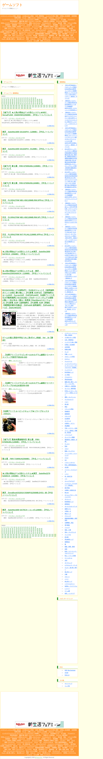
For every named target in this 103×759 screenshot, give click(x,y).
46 (12, 101)
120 (55, 105)
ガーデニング (56, 37)
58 (37, 101)
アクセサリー (71, 19)
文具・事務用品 (39, 16)
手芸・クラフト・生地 (66, 24)
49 (18, 101)
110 (27, 105)
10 (14, 98)
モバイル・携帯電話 (61, 21)
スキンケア (22, 24)
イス (33, 30)
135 (41, 106)
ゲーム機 (36, 40)
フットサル (28, 35)
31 (23, 99)
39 (39, 99)
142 (5, 108)
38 (37, 99)
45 (10, 101)
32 (25, 99)
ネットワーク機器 (37, 26)
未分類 (71, 28)
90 (20, 103)
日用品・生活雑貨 (65, 16)
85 (10, 103)
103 (8, 105)
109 (25, 105)
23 (6, 99)
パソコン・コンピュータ (8, 30)
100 (42, 103)
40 (41, 99)
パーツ (39, 39)
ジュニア (71, 33)
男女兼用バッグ (43, 35)
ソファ (19, 30)
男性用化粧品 (13, 21)
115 (41, 105)
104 (11, 105)
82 (4, 103)
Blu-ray (15, 32)
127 (19, 106)
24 (8, 99)
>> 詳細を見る (50, 125)
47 (14, 101)
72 (25, 102)
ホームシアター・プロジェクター (28, 32)
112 (33, 105)
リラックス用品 (72, 23)
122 (5, 106)
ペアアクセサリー (57, 39)
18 (31, 98)
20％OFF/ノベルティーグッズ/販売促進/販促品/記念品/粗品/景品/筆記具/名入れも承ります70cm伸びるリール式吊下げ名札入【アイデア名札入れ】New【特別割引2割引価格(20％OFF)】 (71, 253)
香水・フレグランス (18, 35)
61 (2, 102)
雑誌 (64, 23)
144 (11, 108)
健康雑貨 (14, 24)
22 (4, 99)
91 (23, 103)
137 (47, 106)
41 (2, 101)
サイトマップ (68, 683)
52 (25, 101)
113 (36, 105)
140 (55, 106)
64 (8, 102)
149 (25, 108)
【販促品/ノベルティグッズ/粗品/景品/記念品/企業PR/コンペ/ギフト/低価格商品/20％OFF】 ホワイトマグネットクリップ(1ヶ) (71, 195)
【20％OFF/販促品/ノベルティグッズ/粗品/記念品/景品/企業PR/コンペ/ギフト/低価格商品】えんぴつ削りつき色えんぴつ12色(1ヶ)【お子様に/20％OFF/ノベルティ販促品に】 (71, 271)
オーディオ (36, 24)
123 (8, 106)
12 (18, 98)
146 (16, 108)
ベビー (54, 23)
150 (27, 108)
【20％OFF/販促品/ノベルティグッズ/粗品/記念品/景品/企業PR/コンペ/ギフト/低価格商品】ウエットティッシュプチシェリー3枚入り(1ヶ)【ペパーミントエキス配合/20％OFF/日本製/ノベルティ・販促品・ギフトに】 (71, 137)
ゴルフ (73, 26)
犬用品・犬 (14, 33)
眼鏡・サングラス (10, 28)
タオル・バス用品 (42, 17)
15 (25, 98)
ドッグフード (45, 19)
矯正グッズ (22, 33)
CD (40, 28)
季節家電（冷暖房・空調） (51, 26)
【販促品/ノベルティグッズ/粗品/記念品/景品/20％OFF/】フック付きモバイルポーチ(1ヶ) (71, 220)
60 (41, 101)
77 (35, 102)
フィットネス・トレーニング (24, 28)
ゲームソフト (12, 5)
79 (39, 102)
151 (30, 108)
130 (27, 106)
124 (11, 106)
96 (33, 103)
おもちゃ (51, 17)
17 (29, 98)
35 (31, 99)
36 (33, 99)
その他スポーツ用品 (28, 16)
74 (29, 102)
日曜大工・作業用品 (49, 21)
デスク (36, 28)
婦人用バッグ (20, 39)
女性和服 (74, 16)
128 (22, 106)
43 (6, 101)
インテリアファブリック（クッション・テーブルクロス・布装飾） (21, 19)
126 (16, 106)
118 (50, 105)
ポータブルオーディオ (71, 32)
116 (44, 105)
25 (10, 99)
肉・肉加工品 (26, 30)
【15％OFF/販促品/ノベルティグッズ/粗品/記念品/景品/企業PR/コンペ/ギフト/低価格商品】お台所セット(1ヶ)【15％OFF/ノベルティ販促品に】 (71, 286)
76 (33, 102)
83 (6, 103)
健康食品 (51, 35)
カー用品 (63, 19)
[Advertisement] (39, 57)
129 (25, 106)
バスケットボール (48, 28)
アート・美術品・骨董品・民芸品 (11, 26)
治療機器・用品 (56, 33)
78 (37, 102)
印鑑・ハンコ (31, 17)
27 (14, 99)
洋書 (27, 39)
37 (35, 99)
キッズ (24, 17)
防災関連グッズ (55, 19)
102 (5, 105)
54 (29, 101)
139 (52, 106)
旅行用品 (73, 30)
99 (39, 103)
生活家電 (29, 24)
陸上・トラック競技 (31, 37)
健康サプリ (6, 33)
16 (27, 98)
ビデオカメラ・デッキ (68, 37)
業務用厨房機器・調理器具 (42, 33)
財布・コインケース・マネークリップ (13, 37)
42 (4, 101)
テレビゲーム (59, 17)
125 (14, 106)
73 (27, 102)
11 (16, 98)
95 (31, 103)
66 (12, 102)
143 (8, 108)
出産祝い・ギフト (46, 24)
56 (33, 101)
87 (14, 103)
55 (31, 101)
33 (27, 99)
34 (29, 99)
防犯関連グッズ (51, 32)
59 (39, 101)
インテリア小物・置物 (52, 16)
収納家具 (7, 24)
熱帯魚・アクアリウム (69, 39)
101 (2, 105)
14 (23, 98)
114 (38, 105)
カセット (32, 39)
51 (23, 101)
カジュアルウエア (41, 30)
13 (20, 98)
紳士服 (35, 35)
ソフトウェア (26, 26)
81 (2, 103)
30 (20, 99)
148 (22, 108)
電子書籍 (64, 33)
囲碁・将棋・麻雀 (64, 35)
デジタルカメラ (46, 23)
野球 (68, 26)
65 (10, 102)
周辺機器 (55, 24)
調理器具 (60, 32)
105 (14, 105)
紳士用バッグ (46, 39)
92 (25, 103)
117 (47, 105)
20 (35, 98)
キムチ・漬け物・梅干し (8, 39)
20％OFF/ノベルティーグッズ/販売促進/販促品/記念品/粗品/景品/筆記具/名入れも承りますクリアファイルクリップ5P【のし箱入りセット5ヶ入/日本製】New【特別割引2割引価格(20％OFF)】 (71, 179)
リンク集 (67, 686)
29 (18, 99)
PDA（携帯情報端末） (61, 28)
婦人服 (60, 23)
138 (50, 106)
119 (52, 105)
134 (38, 106)
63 (6, 102)
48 (16, 101)
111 (30, 105)
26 (12, 99)
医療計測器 (18, 17)
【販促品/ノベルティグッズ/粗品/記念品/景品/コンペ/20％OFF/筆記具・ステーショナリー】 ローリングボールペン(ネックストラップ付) (71, 208)
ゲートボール (43, 37)
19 (33, 98)
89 (18, 103)
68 (16, 102)
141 (2, 108)
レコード (29, 40)
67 (14, 102)
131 (30, 106)
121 (2, 106)
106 (16, 105)
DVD (10, 343)
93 (27, 103)
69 (18, 102)
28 (16, 99)
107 (19, 105)
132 (33, 106)
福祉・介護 (7, 35)
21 (2, 99)
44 (8, 101)
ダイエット (42, 32)
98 (37, 103)
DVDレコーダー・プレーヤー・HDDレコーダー (14, 23)
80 (41, 102)
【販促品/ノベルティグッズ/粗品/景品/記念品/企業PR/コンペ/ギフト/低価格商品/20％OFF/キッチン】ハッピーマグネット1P (71, 319)
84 (8, 103)
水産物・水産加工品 (6, 32)
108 (22, 105)
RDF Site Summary (70, 670)
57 (35, 101)
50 (20, 101)
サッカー (62, 26)
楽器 (72, 35)
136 (44, 106)
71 (23, 102)
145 (14, 108)
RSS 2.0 (67, 675)
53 (27, 101)
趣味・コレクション (34, 23)
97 (35, 103)
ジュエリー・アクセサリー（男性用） (58, 30)
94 (29, 103)
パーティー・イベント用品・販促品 (11, 16)
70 (20, 102)
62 (4, 102)
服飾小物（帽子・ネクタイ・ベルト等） (30, 21)
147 (19, 108)
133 (36, 106)
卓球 (49, 37)
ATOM (66, 672)
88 (16, 103)
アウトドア (30, 33)
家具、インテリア (45, 40)
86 (12, 103)
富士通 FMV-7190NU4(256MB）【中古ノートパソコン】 (26, 459)
